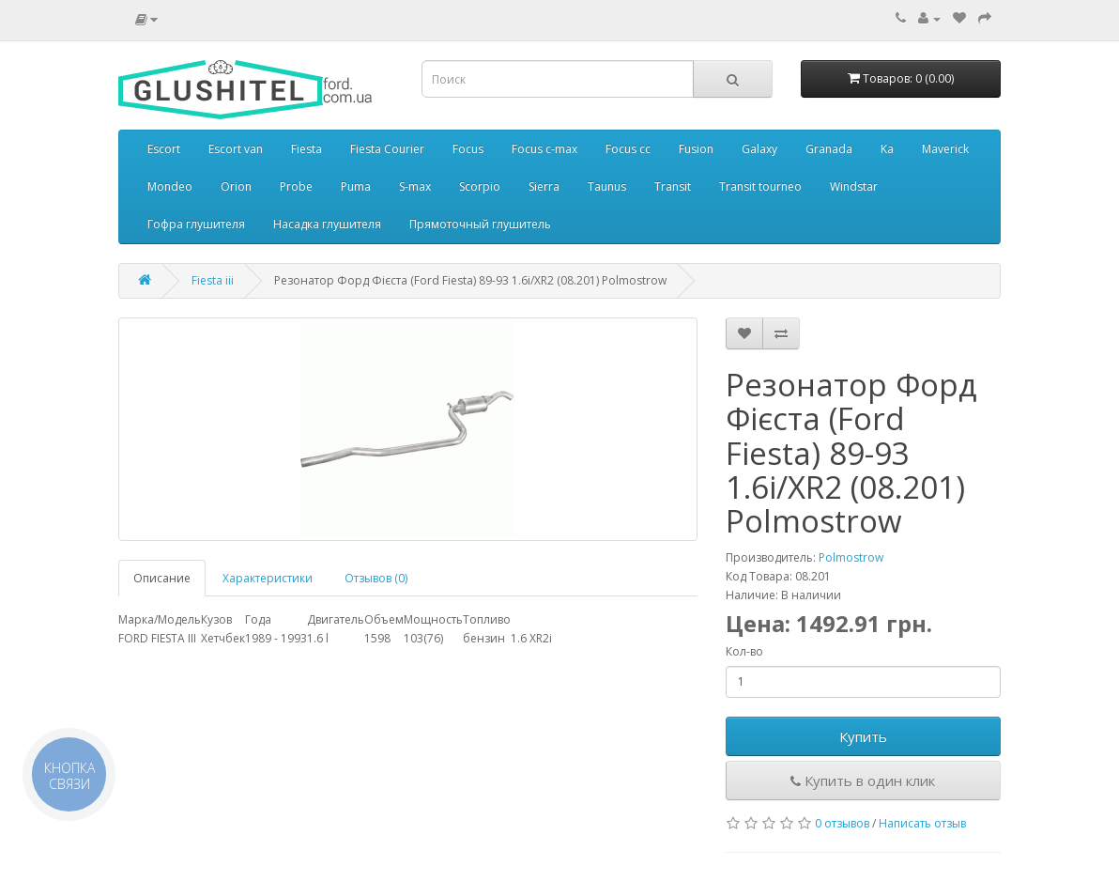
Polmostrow (851, 557)
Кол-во (744, 651)
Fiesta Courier (387, 149)
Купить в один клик (862, 780)
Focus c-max (544, 149)
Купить (863, 736)
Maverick (945, 149)
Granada (828, 149)
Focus (467, 149)
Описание (162, 578)
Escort (163, 149)
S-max (415, 186)
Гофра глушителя (196, 224)
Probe (296, 186)
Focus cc (628, 149)
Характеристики (267, 578)
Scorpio (479, 186)
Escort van (235, 149)
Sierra (544, 186)
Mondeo (169, 186)
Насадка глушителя (327, 224)
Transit (672, 186)
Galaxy (759, 149)
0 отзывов (842, 823)
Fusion (696, 149)
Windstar (854, 186)
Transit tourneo (760, 186)
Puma (356, 186)
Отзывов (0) (376, 578)
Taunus (607, 186)
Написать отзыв (922, 823)
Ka (887, 149)
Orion (236, 186)
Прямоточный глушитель (480, 224)
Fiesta (306, 149)
